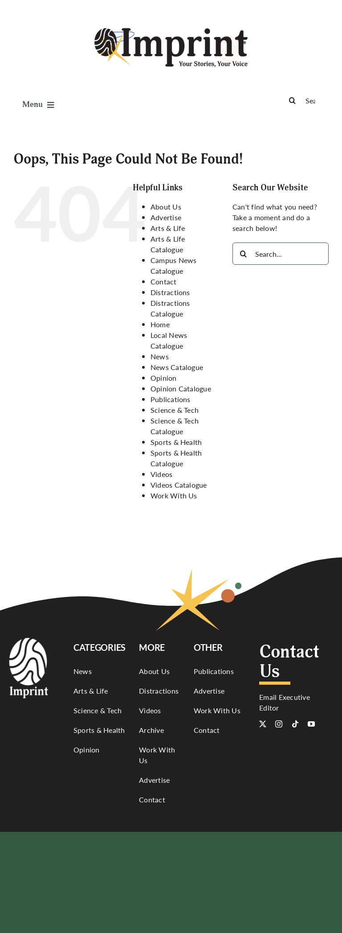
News (160, 356)
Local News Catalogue (169, 340)
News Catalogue (177, 367)
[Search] (305, 100)
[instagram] (278, 723)
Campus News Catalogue (174, 265)
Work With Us (174, 495)
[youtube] (311, 723)
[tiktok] (295, 723)
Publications (171, 399)
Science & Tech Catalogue (175, 425)
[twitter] (262, 723)
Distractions (170, 292)
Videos (161, 474)
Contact (164, 281)
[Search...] (280, 253)
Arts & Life (168, 228)
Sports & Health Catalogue (176, 458)
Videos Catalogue (179, 485)
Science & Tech (175, 410)
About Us (166, 206)
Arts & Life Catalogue (168, 244)
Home (160, 324)
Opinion (164, 378)
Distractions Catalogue (170, 308)
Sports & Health (176, 442)
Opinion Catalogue (181, 388)
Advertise (166, 217)
